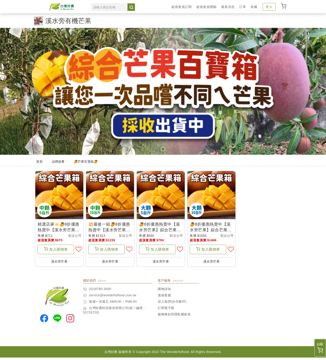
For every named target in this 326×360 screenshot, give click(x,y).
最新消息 (228, 7)
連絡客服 (164, 298)
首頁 (39, 161)
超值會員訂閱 (181, 7)
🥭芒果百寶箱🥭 (86, 161)
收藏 (254, 7)
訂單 (242, 7)
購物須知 (164, 291)
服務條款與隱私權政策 (174, 317)
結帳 (320, 347)
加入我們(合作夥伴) (172, 304)
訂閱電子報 (166, 310)
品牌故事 (58, 161)
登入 (269, 7)
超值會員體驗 (206, 7)
